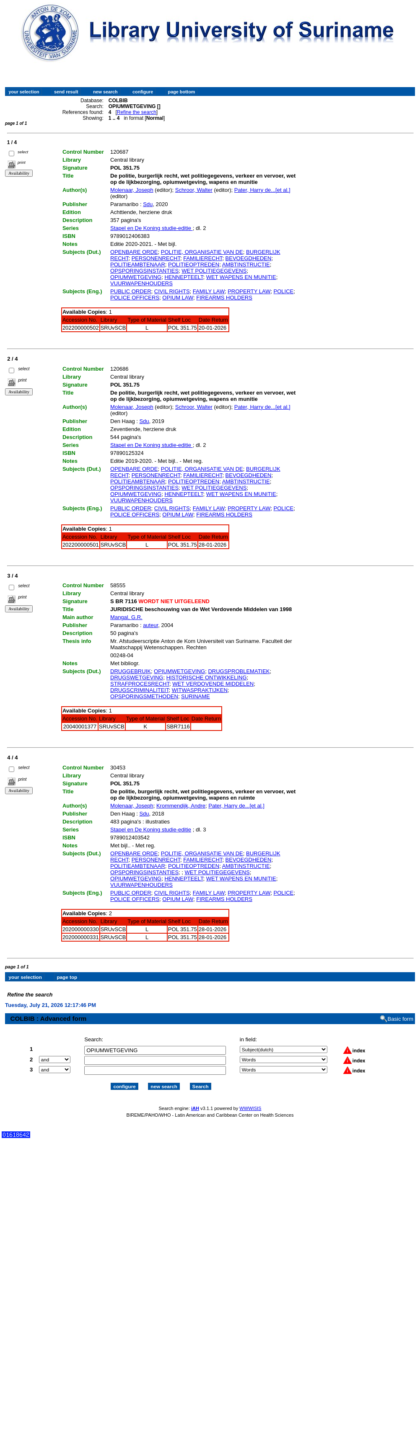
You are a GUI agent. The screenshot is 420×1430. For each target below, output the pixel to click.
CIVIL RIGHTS (172, 291)
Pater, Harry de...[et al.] (262, 190)
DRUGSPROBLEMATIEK (239, 671)
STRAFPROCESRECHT (139, 684)
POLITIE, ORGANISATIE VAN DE (202, 252)
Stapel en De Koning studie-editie (151, 228)
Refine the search (136, 112)
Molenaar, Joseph (131, 190)
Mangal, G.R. (126, 617)
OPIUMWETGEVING (135, 277)
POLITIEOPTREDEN (193, 264)
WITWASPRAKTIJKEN (200, 690)
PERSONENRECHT (156, 258)
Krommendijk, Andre (180, 806)
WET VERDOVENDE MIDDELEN (213, 684)
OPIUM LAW (177, 297)
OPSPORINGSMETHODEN (144, 696)
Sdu (148, 204)
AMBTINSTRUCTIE (246, 264)
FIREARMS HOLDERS (224, 297)
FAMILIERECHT (202, 258)
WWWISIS (250, 1100)
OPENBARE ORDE (134, 252)
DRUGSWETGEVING (136, 677)
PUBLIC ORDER (130, 291)
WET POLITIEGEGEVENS (213, 271)
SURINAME (195, 696)
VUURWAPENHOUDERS (141, 283)
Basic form (400, 1011)
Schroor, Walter (194, 190)
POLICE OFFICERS (134, 297)
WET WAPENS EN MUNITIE (241, 277)
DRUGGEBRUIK (130, 671)
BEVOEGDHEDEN (249, 258)
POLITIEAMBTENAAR (137, 264)
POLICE (284, 291)
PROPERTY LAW (249, 291)
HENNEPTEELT (183, 277)
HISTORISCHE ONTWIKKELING (206, 677)
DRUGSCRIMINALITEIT (139, 690)
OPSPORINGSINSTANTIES (144, 271)
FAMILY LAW (209, 291)
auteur (150, 625)
